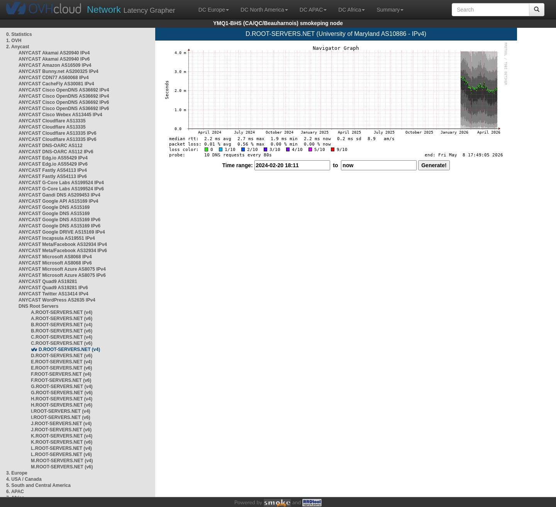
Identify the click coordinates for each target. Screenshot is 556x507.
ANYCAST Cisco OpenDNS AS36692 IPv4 (64, 90)
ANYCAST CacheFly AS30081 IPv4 (56, 83)
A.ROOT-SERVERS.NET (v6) (61, 318)
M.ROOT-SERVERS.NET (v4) (62, 460)
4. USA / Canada (24, 479)
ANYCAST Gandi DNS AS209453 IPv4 (59, 195)
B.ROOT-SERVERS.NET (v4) (61, 324)
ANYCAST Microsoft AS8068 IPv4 (55, 256)
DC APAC (313, 10)
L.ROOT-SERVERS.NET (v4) (61, 448)
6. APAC (15, 491)
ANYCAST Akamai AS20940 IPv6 (54, 59)
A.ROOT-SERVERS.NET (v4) (61, 312)
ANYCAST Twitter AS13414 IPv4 (53, 294)
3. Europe (16, 473)
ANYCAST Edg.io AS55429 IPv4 (53, 158)
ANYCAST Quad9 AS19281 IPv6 (53, 287)
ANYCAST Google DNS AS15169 (54, 207)
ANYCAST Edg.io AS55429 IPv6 (53, 164)
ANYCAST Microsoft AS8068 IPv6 (55, 263)
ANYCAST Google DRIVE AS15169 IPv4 (62, 232)
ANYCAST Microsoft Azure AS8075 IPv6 (62, 275)
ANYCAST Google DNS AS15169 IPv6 (59, 219)
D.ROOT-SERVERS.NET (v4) (69, 349)
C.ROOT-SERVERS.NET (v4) (61, 337)
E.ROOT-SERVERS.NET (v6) (61, 368)
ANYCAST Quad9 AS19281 (48, 281)
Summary (389, 10)
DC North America (264, 10)
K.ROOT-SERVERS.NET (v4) (61, 436)
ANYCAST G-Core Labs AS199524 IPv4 (61, 182)
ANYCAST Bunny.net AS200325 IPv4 (58, 71)
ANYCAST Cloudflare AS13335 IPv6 (58, 133)
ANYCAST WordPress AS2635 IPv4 (57, 300)
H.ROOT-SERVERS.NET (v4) (61, 399)
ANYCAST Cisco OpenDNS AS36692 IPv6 (64, 102)
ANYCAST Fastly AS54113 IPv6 (53, 176)
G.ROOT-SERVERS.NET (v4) (62, 386)
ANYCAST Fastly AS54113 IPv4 (53, 170)
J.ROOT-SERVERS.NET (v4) (61, 423)
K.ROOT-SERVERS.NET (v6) (61, 442)
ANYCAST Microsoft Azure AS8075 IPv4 (62, 269)
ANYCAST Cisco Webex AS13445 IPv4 (60, 114)
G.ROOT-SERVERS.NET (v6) (62, 392)
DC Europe (213, 10)
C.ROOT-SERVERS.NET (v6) (61, 343)
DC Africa (351, 10)
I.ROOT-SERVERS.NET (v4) (60, 411)
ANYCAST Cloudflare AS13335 (52, 121)
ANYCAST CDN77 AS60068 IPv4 (54, 77)
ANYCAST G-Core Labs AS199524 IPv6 (61, 189)
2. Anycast (17, 46)
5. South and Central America (38, 485)
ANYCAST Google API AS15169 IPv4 (58, 201)
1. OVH (13, 40)
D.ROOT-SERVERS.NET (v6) (61, 355)
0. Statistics (19, 34)
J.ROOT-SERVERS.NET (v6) (61, 429)
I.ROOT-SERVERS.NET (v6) (60, 417)
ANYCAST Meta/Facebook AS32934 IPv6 (63, 250)
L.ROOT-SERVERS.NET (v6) (61, 454)
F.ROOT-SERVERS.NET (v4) (61, 374)
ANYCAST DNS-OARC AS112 (51, 145)
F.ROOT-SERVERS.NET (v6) (61, 380)
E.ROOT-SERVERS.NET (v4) (61, 362)
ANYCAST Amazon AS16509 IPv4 (55, 65)
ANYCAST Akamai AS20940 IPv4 (54, 53)
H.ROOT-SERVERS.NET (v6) (61, 405)
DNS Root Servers (38, 306)
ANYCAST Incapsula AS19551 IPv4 (57, 238)
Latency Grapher (131, 9)
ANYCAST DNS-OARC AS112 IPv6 (56, 151)
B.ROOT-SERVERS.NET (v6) (61, 331)
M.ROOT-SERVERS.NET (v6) (62, 467)
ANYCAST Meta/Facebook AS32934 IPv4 (63, 244)
